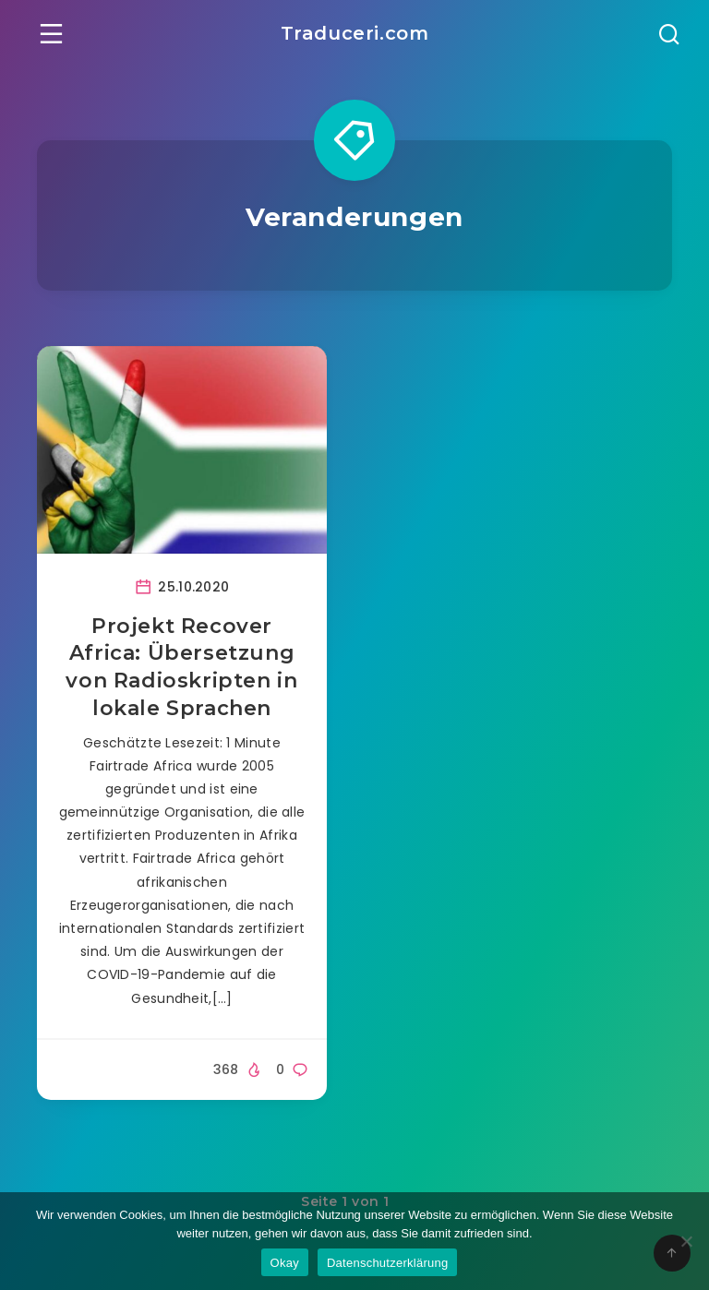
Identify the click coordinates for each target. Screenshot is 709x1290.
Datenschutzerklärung (387, 1263)
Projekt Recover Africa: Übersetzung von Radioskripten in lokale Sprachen (181, 667)
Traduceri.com (355, 33)
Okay (284, 1263)
